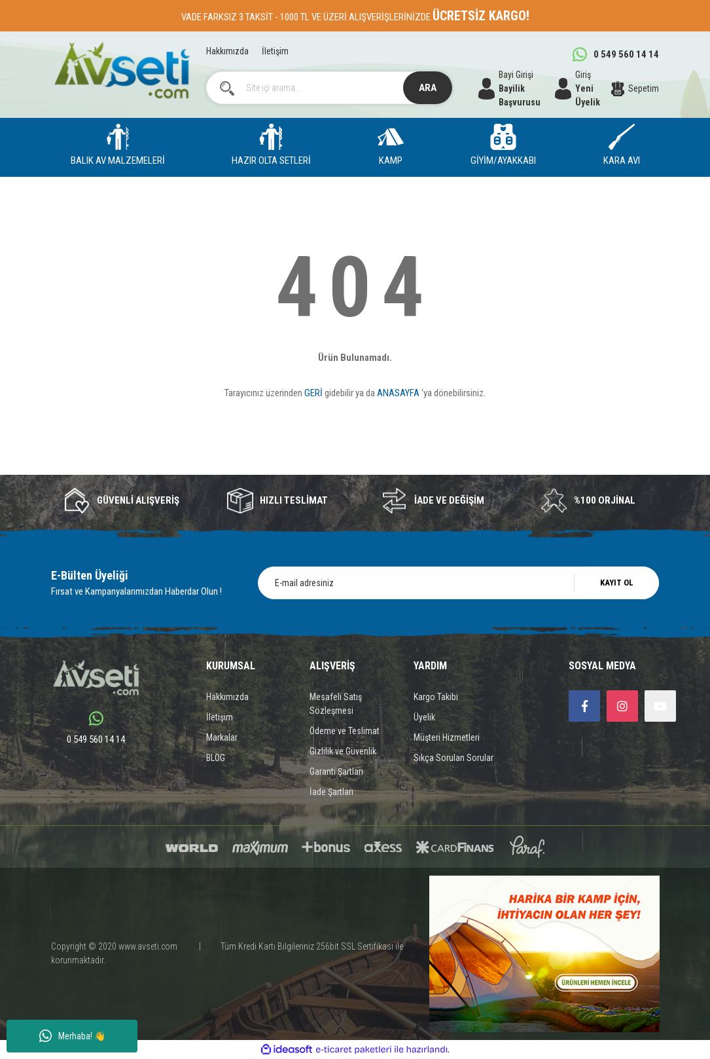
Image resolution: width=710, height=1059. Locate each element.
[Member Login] (583, 88)
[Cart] (635, 88)
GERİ (313, 393)
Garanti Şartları (336, 771)
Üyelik (424, 717)
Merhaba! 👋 (72, 1036)
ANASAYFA (398, 393)
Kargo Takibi (436, 697)
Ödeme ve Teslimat (345, 731)
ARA (427, 88)
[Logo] (122, 70)
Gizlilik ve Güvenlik (343, 751)
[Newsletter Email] (458, 583)
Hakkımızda (227, 51)
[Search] (329, 87)
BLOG (215, 757)
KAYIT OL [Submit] (616, 582)
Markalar (222, 737)
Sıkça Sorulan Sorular (453, 757)
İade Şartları (331, 792)
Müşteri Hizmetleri (447, 737)
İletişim (275, 51)
